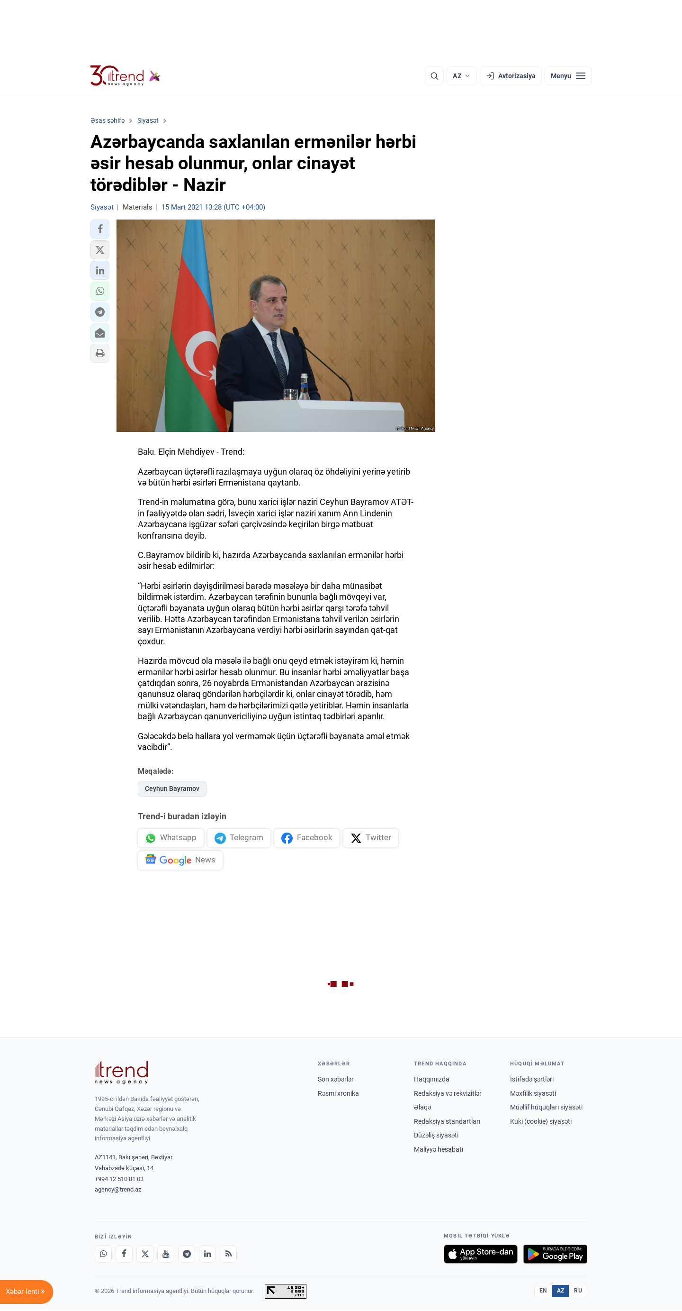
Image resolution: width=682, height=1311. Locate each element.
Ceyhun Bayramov (172, 788)
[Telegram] (186, 1255)
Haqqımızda (431, 1080)
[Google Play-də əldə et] (555, 1255)
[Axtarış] (434, 75)
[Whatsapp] (103, 1255)
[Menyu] (568, 75)
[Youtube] (165, 1255)
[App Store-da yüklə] (481, 1255)
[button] (100, 229)
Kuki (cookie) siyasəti (541, 1122)
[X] (144, 1255)
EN (543, 1292)
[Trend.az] (125, 75)
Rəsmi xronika (338, 1094)
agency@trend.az (118, 1190)
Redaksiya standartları (447, 1122)
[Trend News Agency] (121, 1073)
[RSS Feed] (228, 1255)
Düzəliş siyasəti (436, 1136)
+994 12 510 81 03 (119, 1179)
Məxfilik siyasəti (533, 1094)
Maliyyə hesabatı (438, 1150)
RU (578, 1292)
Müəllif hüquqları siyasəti (546, 1108)
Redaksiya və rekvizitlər (448, 1094)
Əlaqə (422, 1108)
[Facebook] (124, 1255)
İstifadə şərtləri (532, 1080)
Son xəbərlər (336, 1080)
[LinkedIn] (207, 1255)
